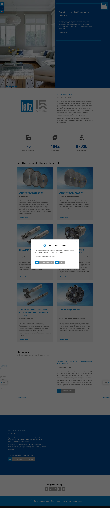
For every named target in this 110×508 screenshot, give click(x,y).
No (61, 262)
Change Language (46, 262)
